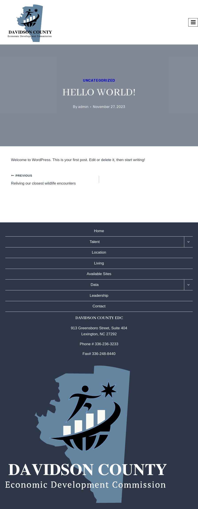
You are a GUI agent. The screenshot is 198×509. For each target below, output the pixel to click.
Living (99, 263)
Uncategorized (99, 80)
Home (99, 231)
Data (95, 285)
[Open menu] (193, 22)
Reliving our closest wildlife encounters (53, 178)
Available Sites (99, 274)
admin (83, 107)
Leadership (99, 295)
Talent (95, 242)
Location (99, 252)
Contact (99, 306)
